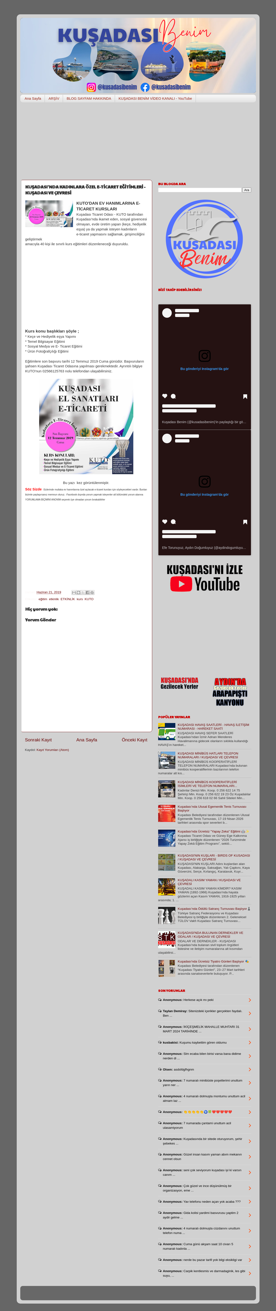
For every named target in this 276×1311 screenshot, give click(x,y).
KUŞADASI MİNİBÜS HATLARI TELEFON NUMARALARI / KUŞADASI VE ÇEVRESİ (208, 755)
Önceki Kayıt (134, 739)
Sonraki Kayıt (38, 739)
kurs (80, 599)
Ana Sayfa (33, 98)
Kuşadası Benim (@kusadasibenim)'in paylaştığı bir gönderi (206, 422)
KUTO (89, 599)
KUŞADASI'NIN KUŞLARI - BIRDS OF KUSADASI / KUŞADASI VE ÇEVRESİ (214, 857)
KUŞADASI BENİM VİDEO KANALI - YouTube (155, 98)
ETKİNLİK (68, 599)
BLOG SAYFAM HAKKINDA (89, 98)
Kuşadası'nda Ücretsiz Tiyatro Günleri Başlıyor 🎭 (213, 961)
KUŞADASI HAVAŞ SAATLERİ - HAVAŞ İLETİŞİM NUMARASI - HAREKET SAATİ (213, 726)
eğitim (43, 599)
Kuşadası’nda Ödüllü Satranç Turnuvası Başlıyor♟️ (214, 908)
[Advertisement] (138, 142)
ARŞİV (53, 98)
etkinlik (54, 599)
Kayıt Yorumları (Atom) (52, 750)
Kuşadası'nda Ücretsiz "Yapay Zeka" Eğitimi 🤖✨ (213, 831)
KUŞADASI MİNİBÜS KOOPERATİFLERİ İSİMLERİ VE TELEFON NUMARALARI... (207, 784)
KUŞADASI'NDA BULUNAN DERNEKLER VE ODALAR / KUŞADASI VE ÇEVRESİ (210, 934)
